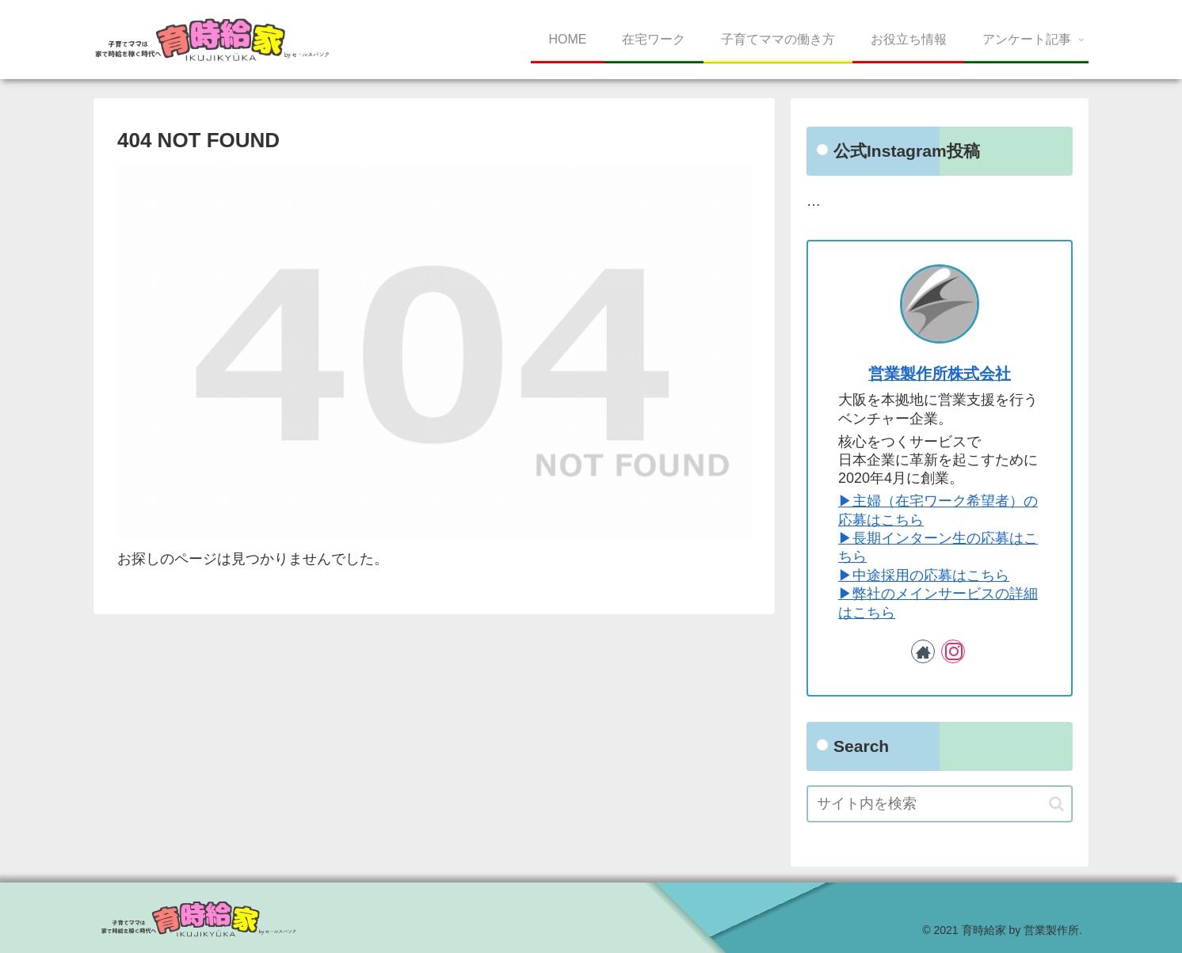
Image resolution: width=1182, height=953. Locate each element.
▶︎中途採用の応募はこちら (923, 575)
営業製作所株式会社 (939, 373)
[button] (1056, 804)
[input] (939, 803)
